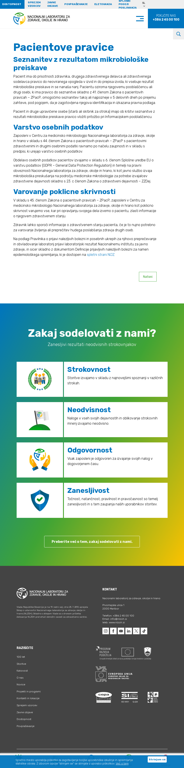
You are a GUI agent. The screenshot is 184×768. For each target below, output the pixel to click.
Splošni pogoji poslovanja (128, 4)
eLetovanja (103, 4)
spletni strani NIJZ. (101, 255)
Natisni (147, 277)
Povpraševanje (76, 4)
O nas (20, 677)
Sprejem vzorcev (34, 4)
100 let (21, 656)
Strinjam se (157, 759)
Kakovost (22, 670)
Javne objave (52, 4)
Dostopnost (24, 719)
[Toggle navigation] (144, 18)
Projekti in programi (29, 691)
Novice (21, 684)
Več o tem (122, 763)
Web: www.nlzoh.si (113, 622)
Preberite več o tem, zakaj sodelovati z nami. (92, 542)
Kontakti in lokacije (28, 698)
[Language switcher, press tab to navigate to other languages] (145, 4)
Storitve (21, 663)
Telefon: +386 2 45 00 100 (118, 615)
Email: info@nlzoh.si (114, 618)
